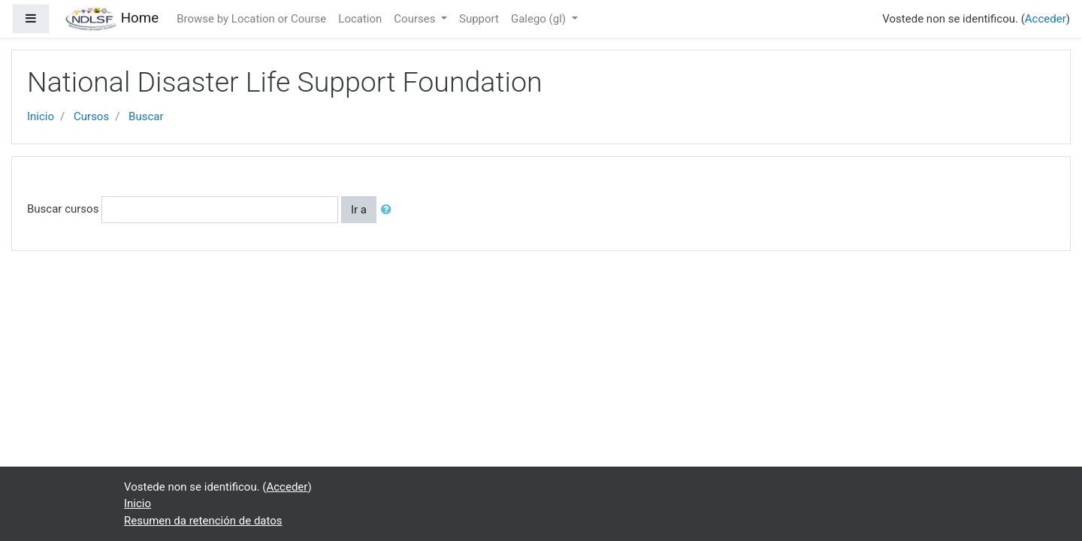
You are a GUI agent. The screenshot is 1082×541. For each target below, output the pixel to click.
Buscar (145, 116)
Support (479, 19)
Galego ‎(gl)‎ (540, 19)
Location (360, 19)
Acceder (1045, 19)
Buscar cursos (62, 209)
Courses (416, 19)
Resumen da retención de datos (203, 520)
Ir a (359, 209)
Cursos (91, 116)
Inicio (40, 116)
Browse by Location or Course (251, 19)
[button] (389, 210)
